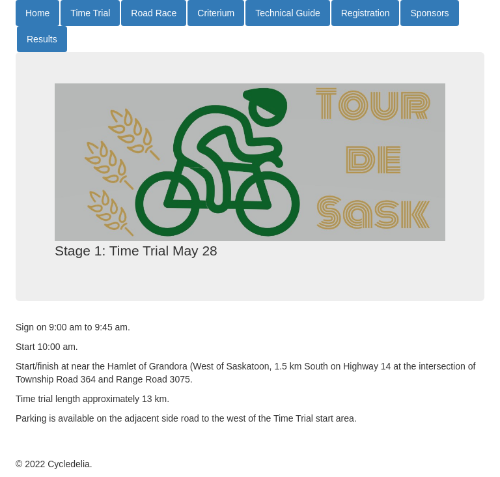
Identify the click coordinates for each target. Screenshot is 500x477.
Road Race (153, 13)
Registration (365, 13)
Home (37, 13)
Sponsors (429, 13)
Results (42, 39)
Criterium (215, 13)
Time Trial (90, 13)
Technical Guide (287, 13)
